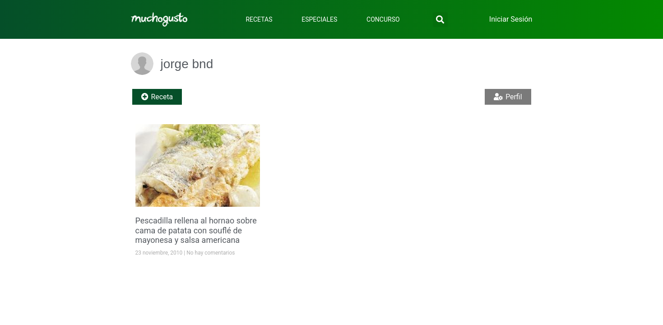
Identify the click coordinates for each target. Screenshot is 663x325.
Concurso (383, 19)
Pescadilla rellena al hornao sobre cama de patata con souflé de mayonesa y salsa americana (196, 230)
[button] (440, 19)
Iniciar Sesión (511, 19)
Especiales (319, 19)
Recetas (259, 19)
